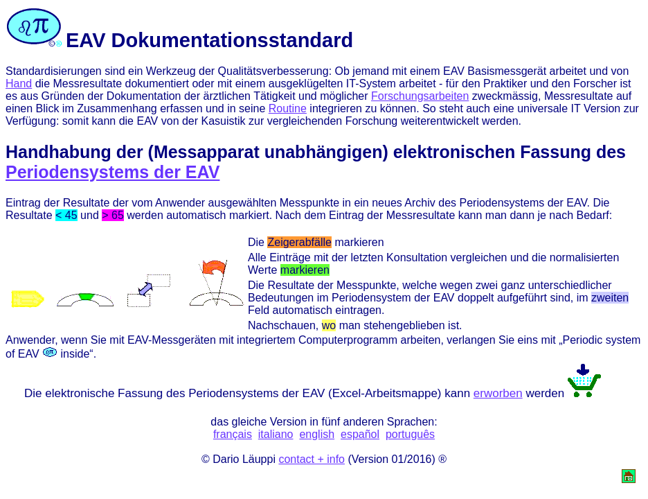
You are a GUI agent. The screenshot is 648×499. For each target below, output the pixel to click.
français (232, 434)
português (410, 434)
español (360, 434)
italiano (276, 434)
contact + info (311, 459)
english (316, 434)
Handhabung (58, 151)
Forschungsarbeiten (420, 96)
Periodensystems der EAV (112, 172)
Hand (19, 83)
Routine (288, 108)
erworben (498, 393)
